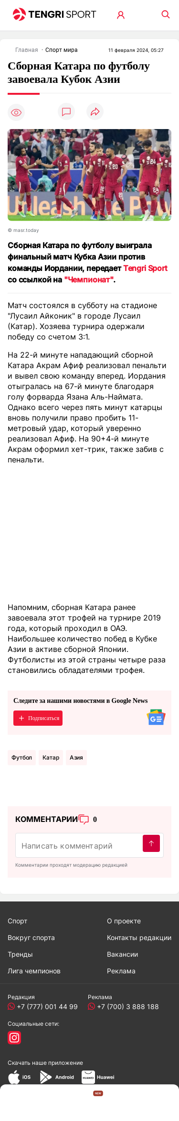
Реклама (121, 971)
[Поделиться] (95, 112)
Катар (50, 757)
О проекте (124, 921)
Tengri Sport (145, 268)
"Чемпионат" (88, 279)
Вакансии (122, 954)
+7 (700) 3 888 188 (126, 1006)
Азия (77, 757)
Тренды (20, 954)
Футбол (21, 757)
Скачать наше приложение (45, 1062)
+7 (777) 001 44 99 (45, 1006)
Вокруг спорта (31, 937)
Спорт (17, 921)
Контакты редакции (139, 937)
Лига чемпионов (34, 971)
